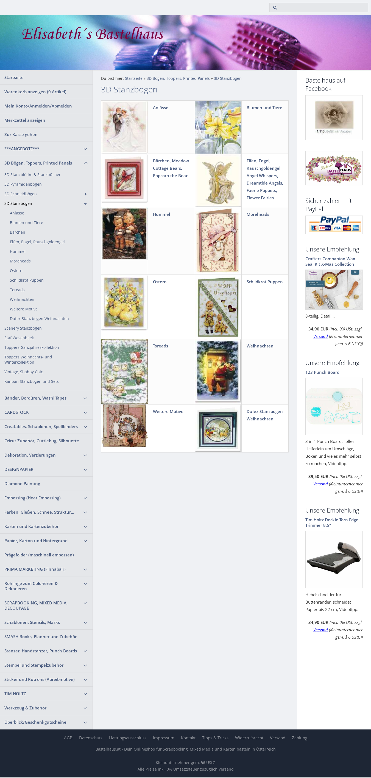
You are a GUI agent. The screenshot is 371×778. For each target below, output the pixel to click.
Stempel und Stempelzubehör (33, 665)
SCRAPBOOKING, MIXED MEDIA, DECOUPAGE (36, 605)
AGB (68, 737)
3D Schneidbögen (20, 193)
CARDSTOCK (16, 412)
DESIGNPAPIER (19, 469)
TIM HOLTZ (15, 693)
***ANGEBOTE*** (21, 148)
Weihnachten (22, 299)
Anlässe (17, 213)
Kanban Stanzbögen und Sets (31, 381)
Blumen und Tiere (26, 222)
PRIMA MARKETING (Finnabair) (35, 569)
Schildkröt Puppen (27, 280)
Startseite (14, 77)
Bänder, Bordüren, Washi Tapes (35, 398)
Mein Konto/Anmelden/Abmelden (38, 106)
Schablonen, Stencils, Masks (32, 622)
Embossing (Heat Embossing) (32, 497)
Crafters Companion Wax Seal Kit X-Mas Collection (330, 261)
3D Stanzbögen (18, 203)
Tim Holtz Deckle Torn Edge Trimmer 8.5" (331, 522)
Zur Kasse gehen (21, 134)
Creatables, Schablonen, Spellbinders (41, 426)
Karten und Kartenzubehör (31, 526)
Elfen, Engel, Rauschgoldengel (37, 241)
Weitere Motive (24, 309)
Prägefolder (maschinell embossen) (39, 555)
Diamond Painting (22, 483)
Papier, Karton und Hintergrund (36, 540)
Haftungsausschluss (127, 737)
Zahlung (299, 737)
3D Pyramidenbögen (23, 184)
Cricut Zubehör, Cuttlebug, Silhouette (41, 440)
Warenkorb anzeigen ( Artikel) (35, 91)
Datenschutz (90, 737)
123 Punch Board (322, 372)
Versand (320, 336)
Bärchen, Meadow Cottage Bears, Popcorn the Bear (171, 168)
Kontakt (188, 737)
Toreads (17, 289)
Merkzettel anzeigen (24, 120)
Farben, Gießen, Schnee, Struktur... (39, 512)
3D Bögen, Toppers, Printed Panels (38, 163)
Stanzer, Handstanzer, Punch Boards (40, 650)
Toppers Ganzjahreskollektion (31, 347)
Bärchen (17, 232)
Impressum (163, 737)
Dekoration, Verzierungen (30, 455)
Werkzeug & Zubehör (25, 708)
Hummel (18, 251)
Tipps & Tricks (215, 737)
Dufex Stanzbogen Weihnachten (39, 318)
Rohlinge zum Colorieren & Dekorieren (31, 586)
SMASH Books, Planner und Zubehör (40, 636)
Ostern (16, 270)
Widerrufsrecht (249, 737)
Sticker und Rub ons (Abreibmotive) (39, 679)
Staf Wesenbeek (19, 337)
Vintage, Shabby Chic (23, 371)
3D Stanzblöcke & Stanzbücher (32, 174)
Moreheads (20, 261)
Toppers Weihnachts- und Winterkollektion (28, 360)
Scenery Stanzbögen (23, 328)
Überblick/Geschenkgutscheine (35, 722)
